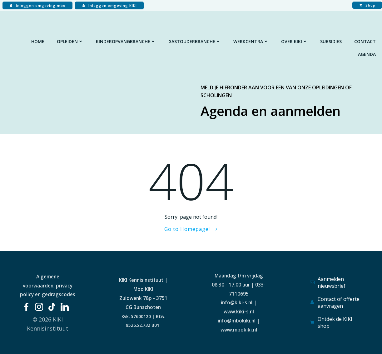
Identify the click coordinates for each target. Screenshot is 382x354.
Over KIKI (294, 41)
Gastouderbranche (194, 41)
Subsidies (331, 41)
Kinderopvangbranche (126, 41)
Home (37, 41)
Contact (365, 41)
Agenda (367, 54)
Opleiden (70, 41)
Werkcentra (251, 41)
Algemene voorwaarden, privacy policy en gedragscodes (47, 285)
